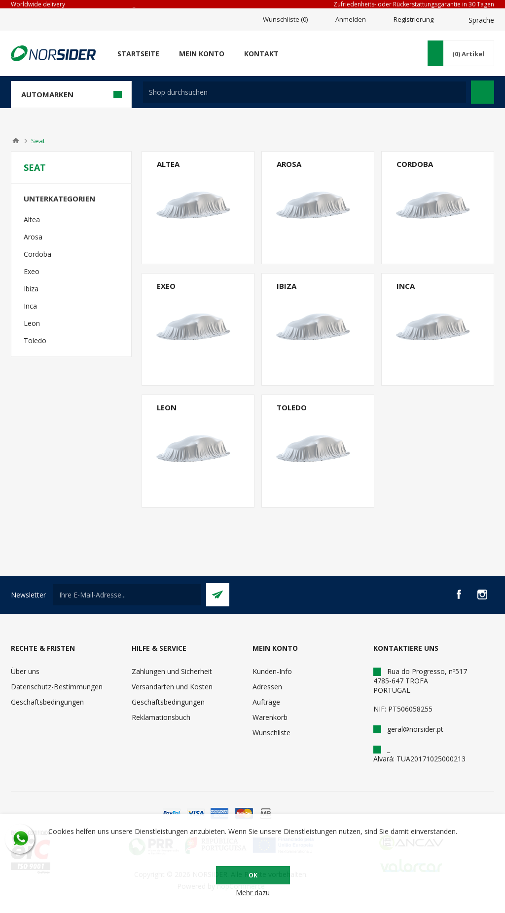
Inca (406, 286)
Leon (167, 407)
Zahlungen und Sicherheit (172, 671)
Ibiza (286, 286)
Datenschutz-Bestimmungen (57, 686)
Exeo (166, 286)
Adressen (267, 686)
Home (16, 141)
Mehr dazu (253, 892)
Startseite (138, 53)
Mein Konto (201, 53)
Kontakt (261, 53)
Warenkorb (270, 717)
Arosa (289, 164)
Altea (168, 164)
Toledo (292, 407)
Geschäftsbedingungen (47, 702)
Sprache (481, 20)
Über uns (25, 671)
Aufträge (266, 702)
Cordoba (415, 164)
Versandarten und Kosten (172, 686)
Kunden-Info (272, 671)
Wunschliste (271, 732)
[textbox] (304, 92)
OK (253, 875)
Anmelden (350, 19)
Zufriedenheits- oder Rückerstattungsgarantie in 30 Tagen (413, 4)
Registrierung (413, 19)
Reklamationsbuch (161, 717)
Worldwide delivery (38, 4)
